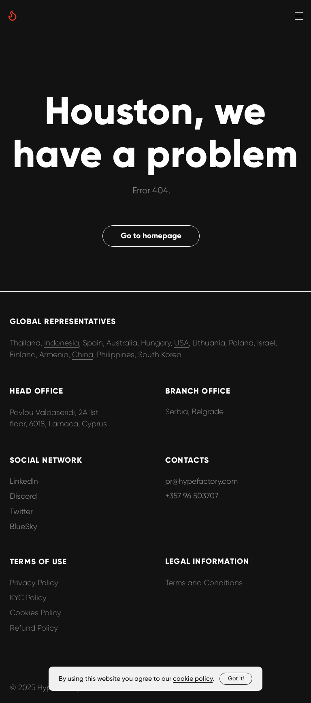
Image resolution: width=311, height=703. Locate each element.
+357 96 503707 (191, 495)
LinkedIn (24, 481)
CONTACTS (187, 460)
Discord (23, 496)
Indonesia (61, 342)
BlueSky (23, 526)
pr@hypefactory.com (201, 481)
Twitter (21, 511)
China (82, 354)
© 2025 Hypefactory (45, 687)
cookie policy (193, 678)
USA (181, 342)
